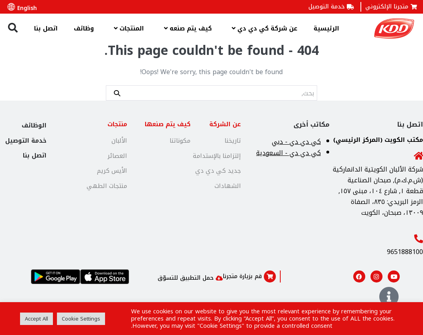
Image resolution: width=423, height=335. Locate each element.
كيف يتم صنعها (167, 124)
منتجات (117, 124)
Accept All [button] (36, 319)
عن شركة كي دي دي (263, 28)
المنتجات (127, 28)
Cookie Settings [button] (81, 319)
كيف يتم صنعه (186, 28)
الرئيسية (326, 28)
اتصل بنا (46, 28)
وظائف (84, 28)
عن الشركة (225, 124)
